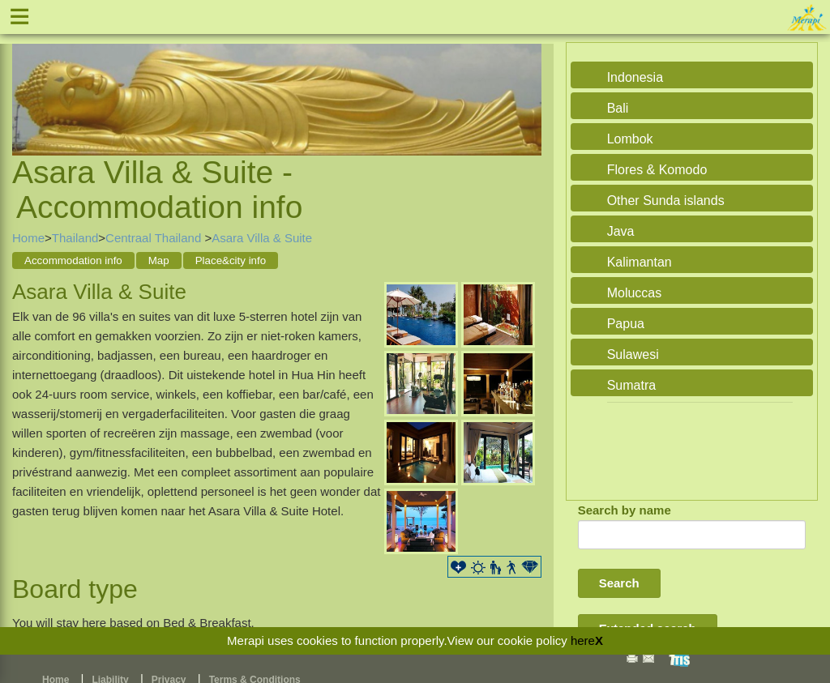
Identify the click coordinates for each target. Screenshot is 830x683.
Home (28, 238)
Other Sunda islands (666, 200)
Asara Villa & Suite (262, 238)
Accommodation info (73, 260)
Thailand (75, 238)
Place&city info (230, 260)
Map (158, 260)
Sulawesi (633, 354)
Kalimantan (639, 262)
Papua (625, 324)
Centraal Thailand (154, 238)
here (583, 640)
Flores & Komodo (657, 170)
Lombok (630, 139)
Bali (618, 108)
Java (621, 231)
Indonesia (635, 77)
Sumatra (631, 385)
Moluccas (634, 293)
